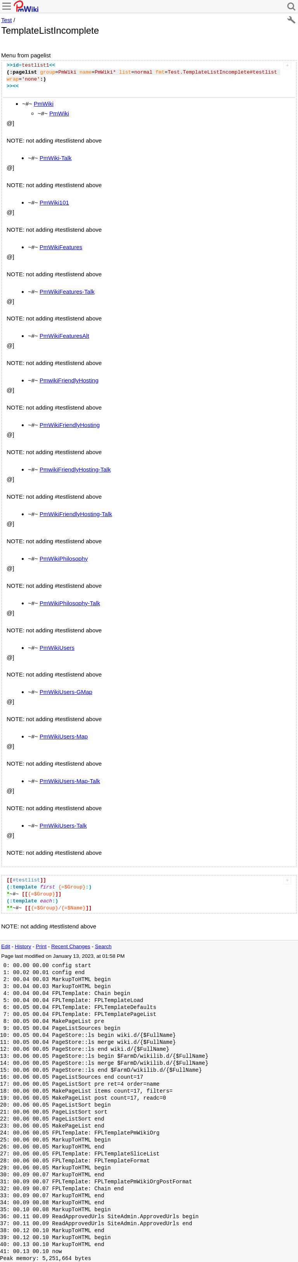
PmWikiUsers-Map (64, 736)
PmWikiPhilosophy (64, 558)
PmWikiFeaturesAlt (64, 335)
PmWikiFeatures (61, 247)
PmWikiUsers (57, 647)
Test (6, 20)
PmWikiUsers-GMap (66, 692)
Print (41, 946)
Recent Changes (70, 946)
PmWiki (44, 103)
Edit (5, 946)
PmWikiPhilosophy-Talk (70, 603)
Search (103, 946)
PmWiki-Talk (56, 158)
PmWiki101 (54, 202)
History (23, 946)
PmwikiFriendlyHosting (69, 380)
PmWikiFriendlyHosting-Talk (76, 514)
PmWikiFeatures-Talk (67, 291)
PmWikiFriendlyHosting (70, 425)
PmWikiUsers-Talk (63, 825)
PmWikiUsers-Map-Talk (70, 781)
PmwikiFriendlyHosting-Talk (75, 469)
